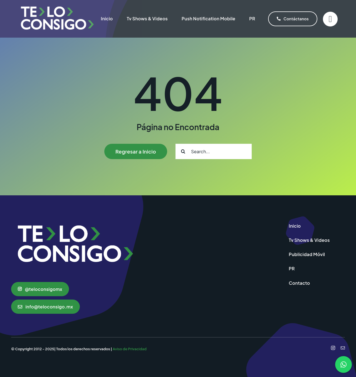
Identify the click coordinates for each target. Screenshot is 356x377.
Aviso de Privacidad (130, 349)
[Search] (183, 151)
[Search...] (213, 151)
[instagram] (333, 348)
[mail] (343, 348)
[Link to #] (330, 19)
